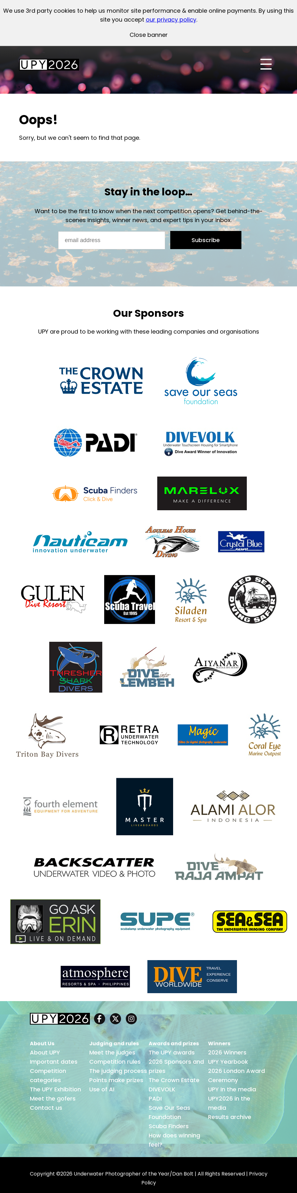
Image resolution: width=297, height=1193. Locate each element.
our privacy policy (171, 20)
